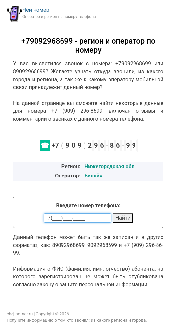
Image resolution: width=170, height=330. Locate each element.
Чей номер (35, 10)
